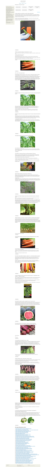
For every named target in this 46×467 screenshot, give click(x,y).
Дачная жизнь (23, 1)
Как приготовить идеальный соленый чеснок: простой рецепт (22, 438)
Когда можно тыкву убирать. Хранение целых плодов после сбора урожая (27, 376)
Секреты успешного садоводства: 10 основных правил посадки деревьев (24, 450)
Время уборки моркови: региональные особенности (23, 173)
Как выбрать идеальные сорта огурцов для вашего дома (24, 135)
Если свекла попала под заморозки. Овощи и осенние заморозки (25, 323)
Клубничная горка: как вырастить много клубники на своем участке (23, 440)
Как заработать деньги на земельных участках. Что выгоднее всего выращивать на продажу (10, 15)
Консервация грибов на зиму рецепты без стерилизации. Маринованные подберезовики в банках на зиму (27, 454)
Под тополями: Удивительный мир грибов (20, 441)
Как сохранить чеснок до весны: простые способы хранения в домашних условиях (25, 436)
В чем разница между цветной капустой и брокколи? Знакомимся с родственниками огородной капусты (25, 411)
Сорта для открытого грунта (37, 7)
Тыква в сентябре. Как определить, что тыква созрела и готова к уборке (26, 392)
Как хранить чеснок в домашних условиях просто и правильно (22, 437)
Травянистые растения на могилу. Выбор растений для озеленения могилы (9, 17)
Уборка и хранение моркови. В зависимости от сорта (23, 51)
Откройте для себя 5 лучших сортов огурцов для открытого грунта (23, 445)
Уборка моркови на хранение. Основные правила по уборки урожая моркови (27, 217)
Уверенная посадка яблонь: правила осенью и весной (22, 442)
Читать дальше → (16, 133)
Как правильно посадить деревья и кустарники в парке (22, 447)
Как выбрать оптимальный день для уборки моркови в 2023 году (25, 153)
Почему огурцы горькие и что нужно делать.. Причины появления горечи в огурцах (25, 459)
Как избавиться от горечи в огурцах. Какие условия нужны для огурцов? (24, 460)
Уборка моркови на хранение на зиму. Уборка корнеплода (24, 13)
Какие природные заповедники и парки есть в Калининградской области (23, 428)
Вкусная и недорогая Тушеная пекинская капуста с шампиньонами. (23, 457)
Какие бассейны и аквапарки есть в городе (20, 433)
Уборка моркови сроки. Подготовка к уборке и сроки (23, 358)
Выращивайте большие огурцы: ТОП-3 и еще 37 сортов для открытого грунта (27, 74)
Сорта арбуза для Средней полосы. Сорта (22, 340)
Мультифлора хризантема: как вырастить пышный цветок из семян (23, 435)
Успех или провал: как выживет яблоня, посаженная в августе (22, 443)
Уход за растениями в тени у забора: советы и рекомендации (22, 453)
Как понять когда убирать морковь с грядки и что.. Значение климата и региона (27, 255)
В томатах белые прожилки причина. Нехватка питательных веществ (23, 455)
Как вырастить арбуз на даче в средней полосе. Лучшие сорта (25, 301)
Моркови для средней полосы (31, 10)
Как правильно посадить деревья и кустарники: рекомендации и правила (24, 448)
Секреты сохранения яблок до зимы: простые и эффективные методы (23, 431)
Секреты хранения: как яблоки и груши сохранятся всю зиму (22, 430)
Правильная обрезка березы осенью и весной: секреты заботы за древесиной (24, 462)
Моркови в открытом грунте (31, 7)
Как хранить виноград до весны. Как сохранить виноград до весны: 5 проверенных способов (26, 458)
